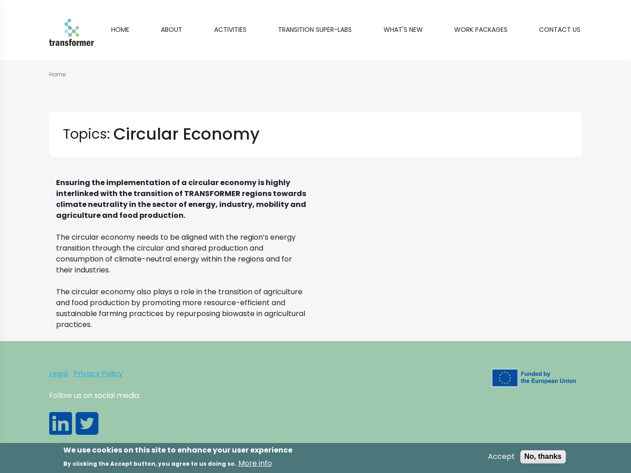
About (171, 29)
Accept (501, 458)
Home (120, 29)
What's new (403, 29)
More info (255, 465)
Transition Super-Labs (315, 29)
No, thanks (543, 458)
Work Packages (481, 29)
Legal (58, 373)
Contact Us (559, 29)
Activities (230, 29)
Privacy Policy (98, 373)
